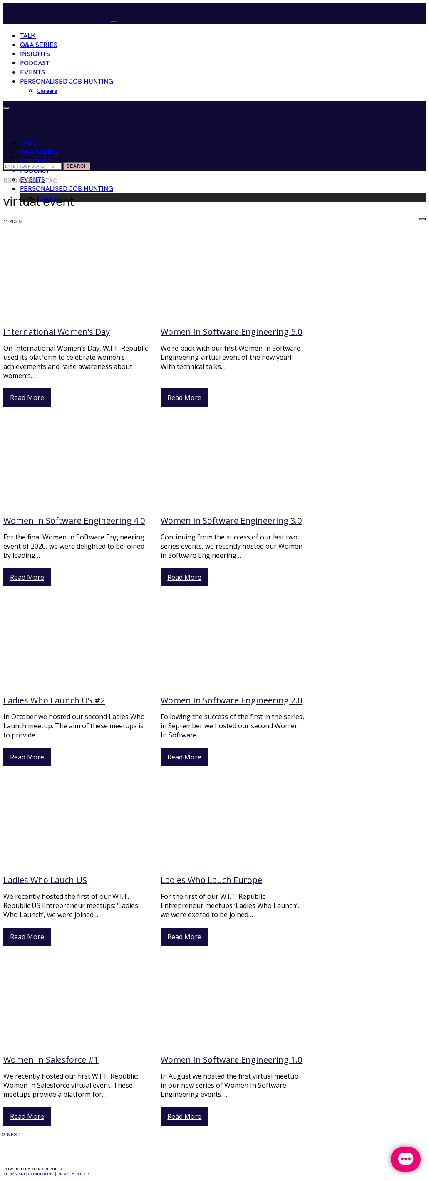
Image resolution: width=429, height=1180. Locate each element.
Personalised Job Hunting (66, 82)
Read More (27, 397)
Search (77, 166)
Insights (35, 54)
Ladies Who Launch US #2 (54, 700)
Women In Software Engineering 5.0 (231, 331)
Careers (47, 90)
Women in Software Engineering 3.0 (231, 520)
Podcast (35, 63)
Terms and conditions (28, 1174)
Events (32, 73)
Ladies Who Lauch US (45, 880)
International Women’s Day (56, 331)
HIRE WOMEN (395, 217)
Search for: (16, 157)
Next (14, 1135)
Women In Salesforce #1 (51, 1059)
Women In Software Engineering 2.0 (231, 700)
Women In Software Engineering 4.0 (74, 520)
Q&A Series (38, 45)
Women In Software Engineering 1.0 (231, 1059)
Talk (28, 36)
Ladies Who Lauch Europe (211, 880)
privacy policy (73, 1174)
